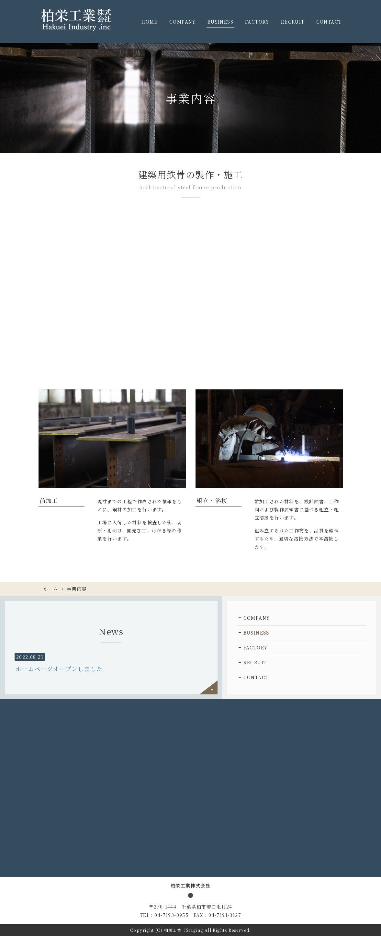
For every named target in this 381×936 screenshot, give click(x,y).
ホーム (50, 588)
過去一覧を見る (208, 687)
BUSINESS (220, 21)
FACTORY (257, 21)
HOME (149, 21)
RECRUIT (293, 21)
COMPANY (182, 21)
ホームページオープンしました (59, 668)
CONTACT (329, 21)
